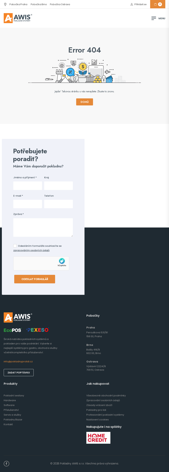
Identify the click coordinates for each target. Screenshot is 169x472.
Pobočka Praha (15, 4)
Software (9, 405)
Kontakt (8, 424)
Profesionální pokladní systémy (105, 415)
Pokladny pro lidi (96, 410)
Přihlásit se (140, 4)
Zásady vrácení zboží (99, 405)
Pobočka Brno (39, 4)
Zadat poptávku (19, 372)
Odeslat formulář (34, 279)
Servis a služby (12, 415)
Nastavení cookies (97, 419)
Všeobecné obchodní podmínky (106, 395)
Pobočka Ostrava (60, 4)
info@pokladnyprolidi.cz (18, 361)
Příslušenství (11, 410)
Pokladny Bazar (13, 419)
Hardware (10, 400)
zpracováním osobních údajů (31, 250)
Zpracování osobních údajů (103, 400)
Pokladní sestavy (14, 395)
